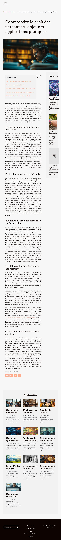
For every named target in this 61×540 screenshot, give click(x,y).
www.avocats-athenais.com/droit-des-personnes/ (20, 317)
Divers (30, 536)
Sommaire (11, 77)
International (30, 528)
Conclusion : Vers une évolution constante (18, 96)
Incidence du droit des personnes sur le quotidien (20, 88)
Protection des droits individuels (15, 85)
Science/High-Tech (30, 534)
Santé (30, 531)
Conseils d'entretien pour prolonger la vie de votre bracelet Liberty (53, 137)
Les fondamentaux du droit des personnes (18, 81)
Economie (12, 12)
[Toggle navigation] (5, 3)
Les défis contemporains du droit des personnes (20, 92)
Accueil (5, 12)
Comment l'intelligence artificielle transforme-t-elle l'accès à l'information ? (54, 103)
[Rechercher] (11, 527)
